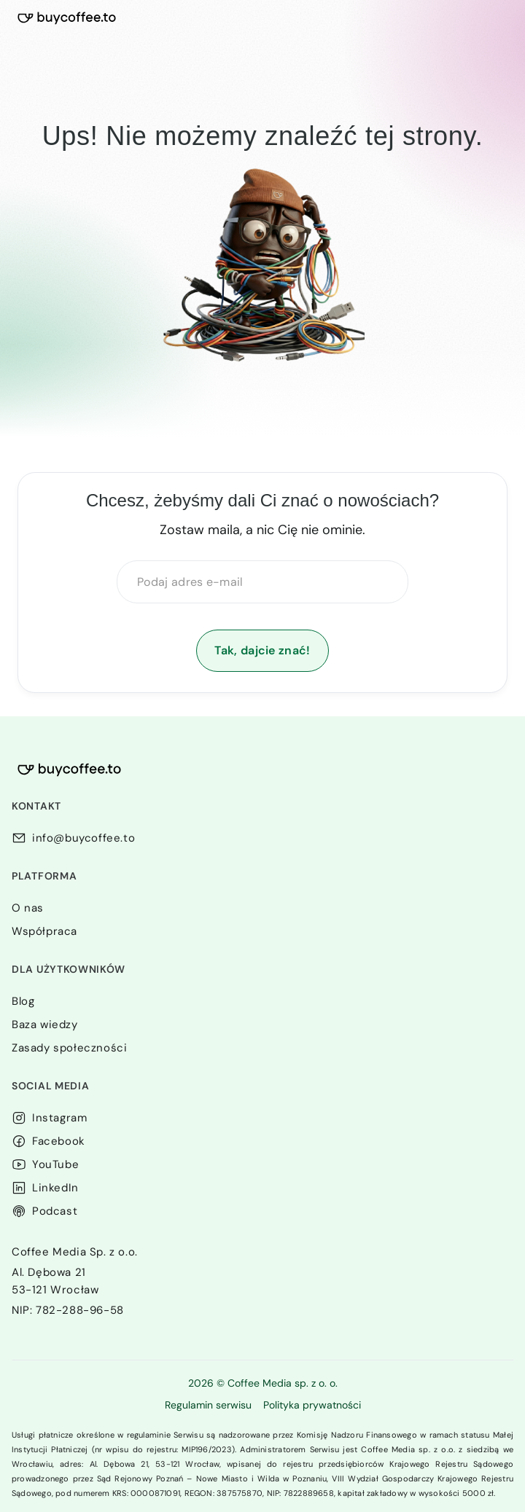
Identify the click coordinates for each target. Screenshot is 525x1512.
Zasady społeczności (69, 1048)
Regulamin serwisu (208, 1405)
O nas (28, 908)
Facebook (58, 1141)
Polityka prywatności (312, 1405)
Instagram (59, 1118)
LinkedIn (55, 1187)
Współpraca (44, 931)
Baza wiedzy (45, 1024)
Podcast (54, 1211)
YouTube (55, 1164)
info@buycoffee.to (83, 838)
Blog (23, 1001)
